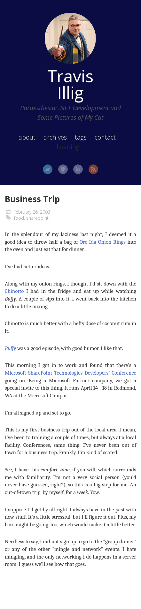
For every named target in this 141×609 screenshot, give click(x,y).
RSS (93, 169)
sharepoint (37, 218)
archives (55, 137)
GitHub (63, 169)
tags (81, 137)
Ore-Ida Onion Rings (103, 242)
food (19, 218)
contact (105, 137)
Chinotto (14, 291)
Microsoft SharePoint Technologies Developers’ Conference (70, 373)
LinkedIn (78, 169)
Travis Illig (70, 84)
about (27, 137)
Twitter (47, 169)
